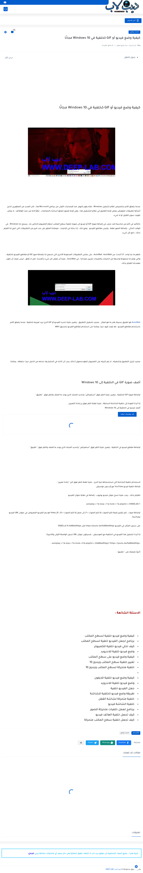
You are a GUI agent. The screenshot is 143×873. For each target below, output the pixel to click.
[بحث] (6, 9)
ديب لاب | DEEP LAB (113, 869)
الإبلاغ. (31, 854)
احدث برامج (134, 32)
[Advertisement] (71, 82)
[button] (124, 742)
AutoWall (136, 323)
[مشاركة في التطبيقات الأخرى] (81, 742)
